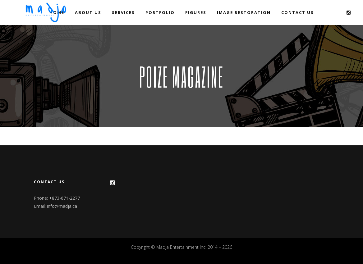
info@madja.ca (62, 206)
